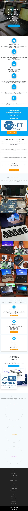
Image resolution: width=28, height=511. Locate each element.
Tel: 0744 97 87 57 (13, 471)
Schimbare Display (14, 13)
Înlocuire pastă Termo (13, 14)
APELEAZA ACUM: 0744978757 (13, 365)
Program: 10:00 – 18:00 (13, 475)
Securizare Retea (13, 498)
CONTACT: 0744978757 (14, 315)
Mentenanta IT (13, 496)
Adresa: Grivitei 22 (13, 473)
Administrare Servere (13, 501)
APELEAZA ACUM (11, 132)
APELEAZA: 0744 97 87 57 (14, 170)
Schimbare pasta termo (13, 488)
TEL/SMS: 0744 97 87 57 (14, 25)
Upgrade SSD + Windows (13, 490)
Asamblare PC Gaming (14, 18)
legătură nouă (19, 132)
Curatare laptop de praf (13, 486)
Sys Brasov (5, 1)
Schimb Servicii (13, 503)
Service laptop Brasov (13, 480)
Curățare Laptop (14, 11)
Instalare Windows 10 (13, 485)
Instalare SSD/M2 (14, 16)
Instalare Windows (14, 9)
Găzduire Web (14, 20)
